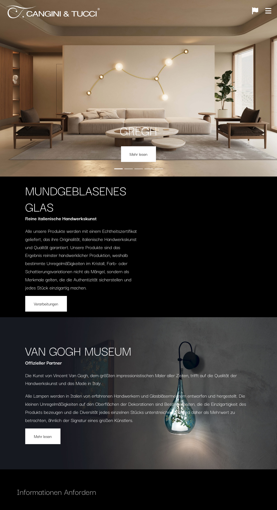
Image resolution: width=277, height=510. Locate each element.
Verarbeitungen (46, 304)
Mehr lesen (139, 154)
